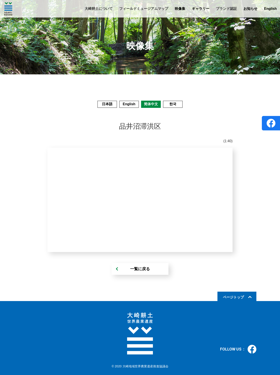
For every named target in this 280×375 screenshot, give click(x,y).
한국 (172, 104)
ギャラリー (200, 9)
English (270, 9)
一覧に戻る (140, 269)
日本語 (107, 104)
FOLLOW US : (238, 349)
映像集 (180, 9)
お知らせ (250, 9)
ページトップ (233, 297)
